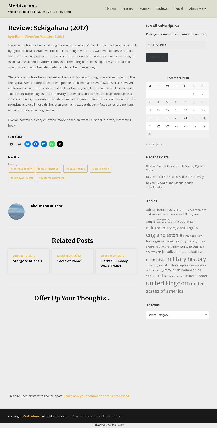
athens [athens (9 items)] (173, 214)
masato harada (75, 168)
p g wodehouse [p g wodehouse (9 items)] (197, 265)
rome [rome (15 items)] (168, 270)
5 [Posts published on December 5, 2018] (167, 102)
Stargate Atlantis (27, 261)
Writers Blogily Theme (105, 416)
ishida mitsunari (48, 168)
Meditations (22, 5)
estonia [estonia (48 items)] (174, 235)
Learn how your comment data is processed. (97, 396)
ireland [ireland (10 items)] (165, 246)
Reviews (161, 9)
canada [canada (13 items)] (151, 221)
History (128, 9)
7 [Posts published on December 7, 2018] (185, 102)
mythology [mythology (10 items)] (152, 265)
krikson (17, 37)
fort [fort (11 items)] (199, 236)
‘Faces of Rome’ (69, 261)
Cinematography (22, 168)
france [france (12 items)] (150, 241)
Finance (111, 9)
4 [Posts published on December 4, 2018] (158, 102)
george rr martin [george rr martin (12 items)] (165, 241)
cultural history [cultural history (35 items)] (161, 228)
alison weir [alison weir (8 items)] (181, 210)
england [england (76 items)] (156, 234)
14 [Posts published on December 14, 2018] (185, 110)
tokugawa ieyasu (22, 178)
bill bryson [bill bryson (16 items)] (191, 214)
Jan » (159, 144)
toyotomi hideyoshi (51, 178)
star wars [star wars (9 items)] (169, 276)
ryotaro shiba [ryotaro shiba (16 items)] (191, 270)
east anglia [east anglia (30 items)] (187, 228)
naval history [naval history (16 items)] (168, 265)
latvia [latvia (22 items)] (160, 259)
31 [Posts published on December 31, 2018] (150, 133)
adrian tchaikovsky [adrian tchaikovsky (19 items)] (160, 209)
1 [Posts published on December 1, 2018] (194, 94)
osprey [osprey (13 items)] (183, 265)
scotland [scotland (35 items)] (154, 275)
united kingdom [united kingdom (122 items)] (168, 283)
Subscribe (157, 57)
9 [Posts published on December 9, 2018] (202, 102)
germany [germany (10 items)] (181, 241)
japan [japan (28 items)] (194, 246)
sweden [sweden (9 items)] (179, 276)
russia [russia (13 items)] (176, 270)
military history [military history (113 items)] (186, 259)
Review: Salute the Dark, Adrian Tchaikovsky (175, 177)
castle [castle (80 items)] (163, 220)
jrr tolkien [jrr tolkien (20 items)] (170, 251)
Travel (178, 9)
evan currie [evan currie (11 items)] (190, 236)
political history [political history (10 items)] (155, 270)
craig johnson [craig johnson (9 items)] (187, 221)
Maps (143, 9)
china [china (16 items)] (175, 221)
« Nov (150, 144)
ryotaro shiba (100, 168)
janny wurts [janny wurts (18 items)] (179, 246)
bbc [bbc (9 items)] (180, 214)
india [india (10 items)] (158, 246)
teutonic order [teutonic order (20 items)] (196, 275)
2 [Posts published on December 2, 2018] (202, 94)
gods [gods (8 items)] (189, 241)
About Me (196, 9)
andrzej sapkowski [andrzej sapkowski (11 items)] (157, 214)
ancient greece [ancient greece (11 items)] (197, 210)
